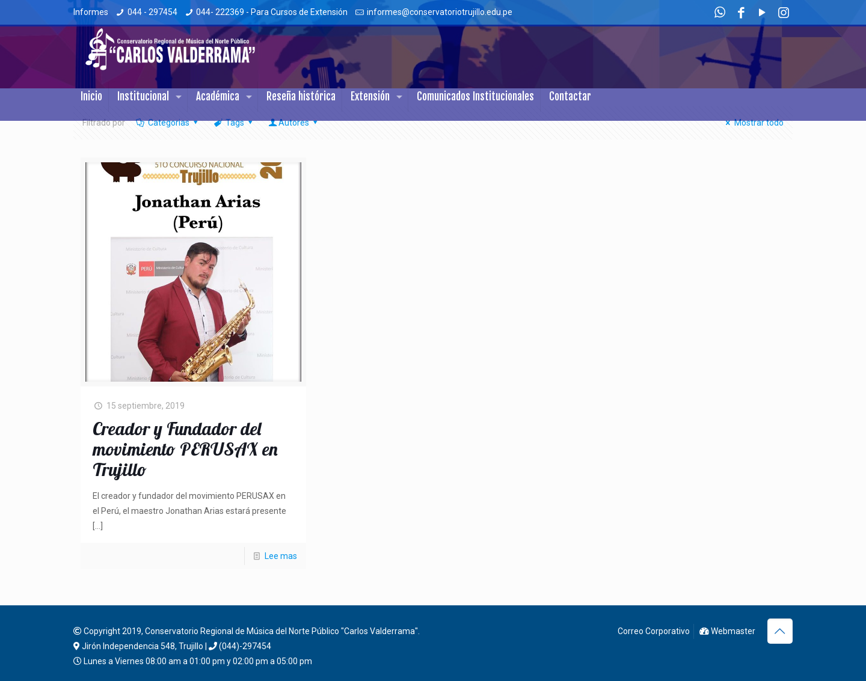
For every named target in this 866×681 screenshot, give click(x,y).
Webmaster (727, 631)
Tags (234, 122)
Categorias (167, 122)
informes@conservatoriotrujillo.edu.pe (439, 12)
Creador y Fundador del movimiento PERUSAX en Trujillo (185, 449)
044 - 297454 (152, 12)
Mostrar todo (753, 122)
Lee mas (281, 556)
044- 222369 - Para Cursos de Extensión (272, 12)
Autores (294, 122)
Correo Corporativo (653, 631)
